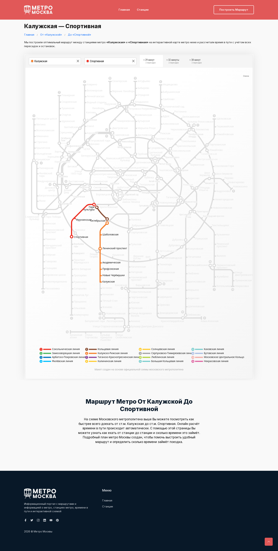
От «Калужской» (51, 34)
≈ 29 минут (149, 62)
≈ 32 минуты (172, 62)
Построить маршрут (233, 8)
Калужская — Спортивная (68, 26)
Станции (143, 8)
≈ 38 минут (196, 62)
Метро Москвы (43, 531)
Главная (124, 8)
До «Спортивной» (79, 34)
